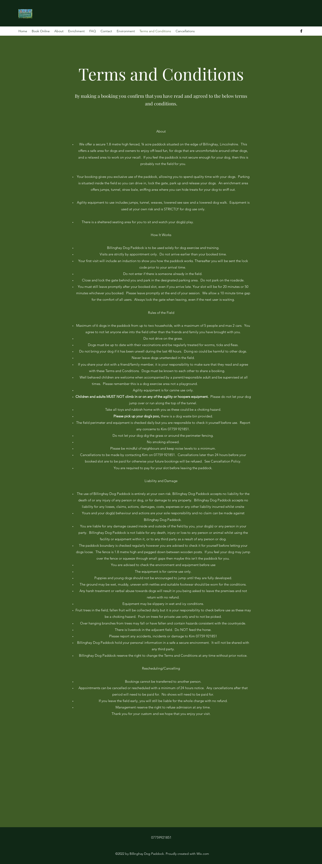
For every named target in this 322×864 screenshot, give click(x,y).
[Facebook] (301, 31)
